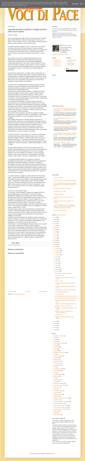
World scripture (57, 414)
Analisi (55, 339)
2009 (55, 325)
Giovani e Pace (57, 363)
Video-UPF (56, 410)
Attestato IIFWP (57, 62)
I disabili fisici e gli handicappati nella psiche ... (66, 303)
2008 (55, 327)
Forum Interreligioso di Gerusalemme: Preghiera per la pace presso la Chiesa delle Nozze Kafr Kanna (65, 134)
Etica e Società (57, 356)
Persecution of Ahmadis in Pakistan (62, 142)
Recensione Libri (58, 394)
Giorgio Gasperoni (66, 45)
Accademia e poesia (58, 335)
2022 (55, 225)
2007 (55, 329)
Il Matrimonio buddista (59, 194)
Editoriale (56, 350)
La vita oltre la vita (59, 294)
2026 (55, 217)
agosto (57, 256)
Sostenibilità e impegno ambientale (63, 273)
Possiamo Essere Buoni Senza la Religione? (65, 298)
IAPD (55, 367)
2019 (55, 232)
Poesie (55, 389)
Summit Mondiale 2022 (59, 403)
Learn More (75, 3)
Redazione (56, 396)
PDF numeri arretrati (61, 214)
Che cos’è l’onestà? (58, 177)
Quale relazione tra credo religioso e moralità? (66, 296)
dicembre (57, 248)
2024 (55, 221)
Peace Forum (57, 387)
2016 (55, 238)
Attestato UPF (57, 60)
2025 (55, 219)
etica (55, 354)
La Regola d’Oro (59, 314)
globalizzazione (57, 365)
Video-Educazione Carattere (71, 61)
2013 (55, 244)
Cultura (55, 345)
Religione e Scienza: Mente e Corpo (63, 305)
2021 (55, 227)
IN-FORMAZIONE (58, 374)
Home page (27, 291)
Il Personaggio (57, 370)
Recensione (56, 392)
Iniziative (56, 376)
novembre (57, 250)
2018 (55, 234)
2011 (55, 321)
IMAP (55, 372)
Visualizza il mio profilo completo (60, 54)
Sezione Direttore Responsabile (61, 401)
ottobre (57, 252)
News (55, 381)
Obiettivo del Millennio (59, 383)
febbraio (57, 269)
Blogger (53, 453)
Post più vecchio (43, 291)
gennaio (57, 271)
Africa (55, 337)
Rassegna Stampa (58, 390)
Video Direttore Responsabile (70, 64)
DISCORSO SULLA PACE (60, 191)
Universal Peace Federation (60, 405)
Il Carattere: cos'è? (59, 275)
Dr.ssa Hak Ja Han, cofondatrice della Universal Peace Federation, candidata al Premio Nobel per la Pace (65, 110)
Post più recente (12, 291)
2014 (55, 242)
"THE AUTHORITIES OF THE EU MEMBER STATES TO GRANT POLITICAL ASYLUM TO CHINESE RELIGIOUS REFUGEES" (65, 206)
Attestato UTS (57, 64)
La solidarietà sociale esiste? (62, 292)
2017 (55, 236)
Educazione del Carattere (60, 352)
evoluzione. (56, 357)
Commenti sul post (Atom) (19, 294)
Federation (56, 359)
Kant (55, 378)
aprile (56, 265)
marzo (57, 267)
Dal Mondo (56, 346)
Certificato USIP (57, 65)
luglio (56, 259)
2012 (55, 246)
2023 (55, 223)
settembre (57, 254)
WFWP (55, 412)
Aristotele (56, 341)
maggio (57, 263)
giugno (57, 261)
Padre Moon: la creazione (60, 385)
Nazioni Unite (57, 379)
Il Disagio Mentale (16, 245)
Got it (82, 3)
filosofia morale (57, 361)
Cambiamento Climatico (59, 343)
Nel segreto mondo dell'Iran (60, 210)
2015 (55, 240)
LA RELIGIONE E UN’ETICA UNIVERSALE (65, 289)
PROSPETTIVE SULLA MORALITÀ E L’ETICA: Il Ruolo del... (64, 312)
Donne (55, 348)
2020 (55, 229)
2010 (55, 323)
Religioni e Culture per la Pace (61, 398)
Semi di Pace (57, 399)
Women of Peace (59, 281)
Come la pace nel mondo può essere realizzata (65, 126)
